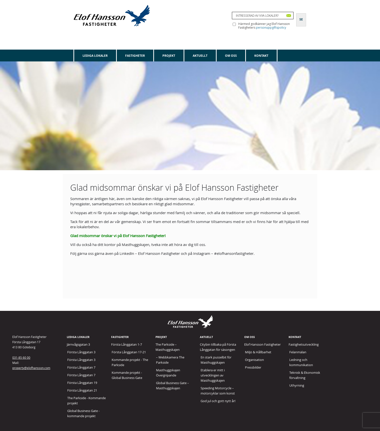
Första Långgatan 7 (81, 367)
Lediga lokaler (95, 56)
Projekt (168, 56)
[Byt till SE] (301, 16)
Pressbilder (253, 367)
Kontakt (261, 56)
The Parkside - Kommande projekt (86, 400)
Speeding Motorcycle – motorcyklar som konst (218, 390)
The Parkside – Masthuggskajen (167, 347)
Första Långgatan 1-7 (126, 344)
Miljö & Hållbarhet (258, 352)
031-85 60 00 (21, 357)
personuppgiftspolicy (271, 27)
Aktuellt (200, 56)
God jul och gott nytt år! (218, 401)
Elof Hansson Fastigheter (262, 344)
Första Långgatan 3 (81, 352)
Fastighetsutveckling (304, 344)
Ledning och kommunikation (301, 362)
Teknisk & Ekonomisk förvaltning (304, 375)
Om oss (231, 56)
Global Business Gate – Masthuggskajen (172, 385)
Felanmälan (297, 352)
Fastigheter (135, 56)
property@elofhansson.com (31, 368)
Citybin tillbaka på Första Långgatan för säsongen (218, 347)
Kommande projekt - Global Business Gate (127, 375)
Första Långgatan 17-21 (129, 352)
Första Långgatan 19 (82, 382)
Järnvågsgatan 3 (78, 344)
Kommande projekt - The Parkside (130, 362)
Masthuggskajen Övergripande (168, 372)
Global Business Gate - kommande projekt (83, 413)
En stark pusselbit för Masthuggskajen (216, 360)
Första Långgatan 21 (82, 390)
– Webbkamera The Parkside (170, 360)
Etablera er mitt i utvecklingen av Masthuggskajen (213, 375)
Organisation (254, 359)
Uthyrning (296, 385)
